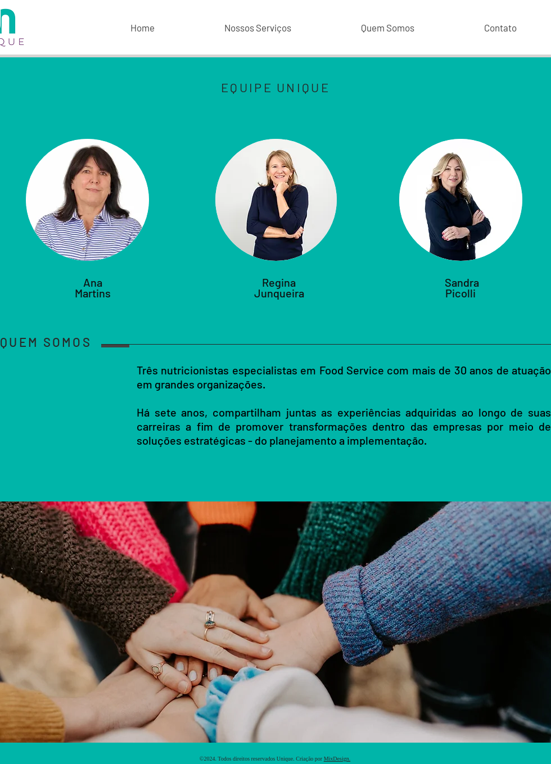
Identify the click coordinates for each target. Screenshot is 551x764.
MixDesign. (337, 759)
